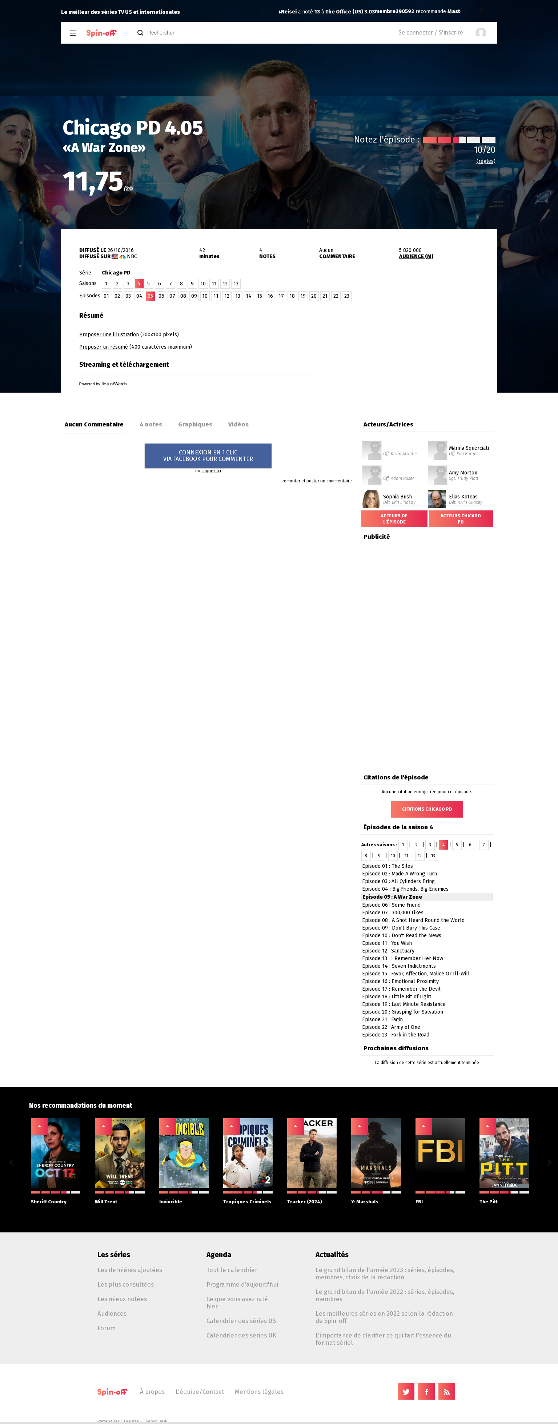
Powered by (103, 384)
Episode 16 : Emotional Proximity (400, 981)
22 (335, 296)
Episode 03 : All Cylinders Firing (398, 881)
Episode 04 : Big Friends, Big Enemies (405, 889)
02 (117, 296)
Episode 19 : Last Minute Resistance (404, 1004)
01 (106, 296)
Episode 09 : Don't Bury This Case (401, 928)
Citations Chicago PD (427, 809)
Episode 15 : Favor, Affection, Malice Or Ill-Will (416, 974)
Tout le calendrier (231, 1269)
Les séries (113, 1255)
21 (325, 296)
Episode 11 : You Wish (387, 943)
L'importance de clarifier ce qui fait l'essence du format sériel (383, 1339)
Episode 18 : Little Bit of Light (396, 997)
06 (161, 296)
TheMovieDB (155, 1421)
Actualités (332, 1255)
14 (249, 296)
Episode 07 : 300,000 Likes (392, 913)
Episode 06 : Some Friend (391, 905)
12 (225, 284)
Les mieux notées (122, 1299)
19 (303, 296)
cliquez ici (211, 470)
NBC (132, 256)
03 (128, 296)
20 (314, 296)
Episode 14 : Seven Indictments (399, 966)
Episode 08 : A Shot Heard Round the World (413, 920)
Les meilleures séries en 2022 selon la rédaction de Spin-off (384, 1317)
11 (214, 284)
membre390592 (300, 11)
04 (139, 296)
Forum (106, 1328)
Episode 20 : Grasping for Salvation (402, 1012)
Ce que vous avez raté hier (237, 1302)
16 (270, 296)
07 (172, 296)
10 (203, 284)
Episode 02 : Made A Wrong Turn (399, 874)
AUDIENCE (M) (416, 256)
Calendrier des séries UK (241, 1335)
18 (292, 296)
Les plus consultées (125, 1284)
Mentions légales (259, 1391)
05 (150, 296)
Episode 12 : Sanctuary (388, 951)
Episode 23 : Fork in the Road (395, 1035)
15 (259, 296)
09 (194, 296)
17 (281, 296)
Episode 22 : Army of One (391, 1027)
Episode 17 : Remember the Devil (401, 989)
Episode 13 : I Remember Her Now (402, 958)
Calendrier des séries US (241, 1320)
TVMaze (131, 1421)
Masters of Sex (372, 11)
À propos (152, 1391)
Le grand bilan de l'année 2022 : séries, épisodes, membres (385, 1295)
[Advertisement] (412, 354)
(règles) (486, 161)
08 (183, 296)
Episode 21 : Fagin (382, 1019)
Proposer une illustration (109, 335)
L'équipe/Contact (200, 1391)
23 (346, 296)
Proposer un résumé (103, 347)
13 (235, 284)
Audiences (112, 1313)
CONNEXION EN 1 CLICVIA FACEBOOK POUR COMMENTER (208, 455)
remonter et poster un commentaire (317, 481)
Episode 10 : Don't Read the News (401, 935)
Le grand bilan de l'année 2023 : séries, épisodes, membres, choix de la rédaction (385, 1273)
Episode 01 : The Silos (387, 866)
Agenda (218, 1255)
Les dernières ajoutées (129, 1269)
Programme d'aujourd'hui (242, 1284)
